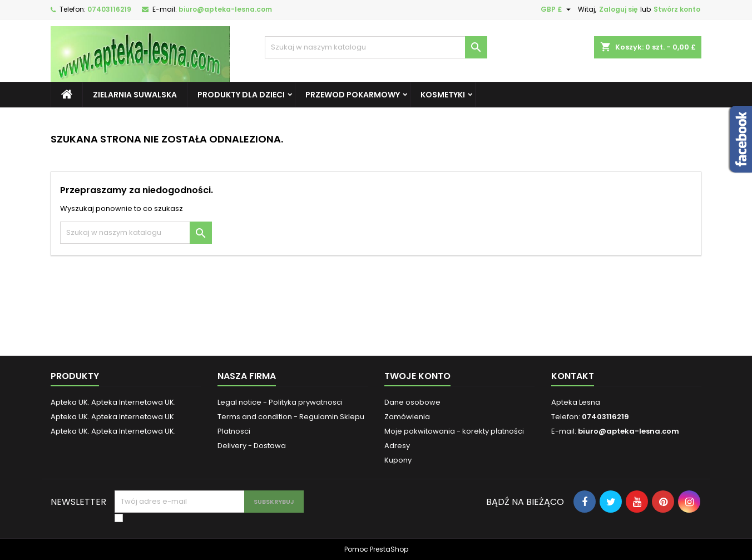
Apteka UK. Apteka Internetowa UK (112, 416)
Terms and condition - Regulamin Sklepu (290, 416)
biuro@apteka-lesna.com (225, 9)
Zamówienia (407, 416)
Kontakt (572, 376)
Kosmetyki (442, 94)
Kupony (398, 460)
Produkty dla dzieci (241, 94)
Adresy (397, 445)
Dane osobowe (412, 402)
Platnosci (233, 431)
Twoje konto (417, 376)
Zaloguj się (618, 9)
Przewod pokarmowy (352, 94)
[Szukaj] (376, 47)
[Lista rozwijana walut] (557, 9)
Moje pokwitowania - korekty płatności (454, 431)
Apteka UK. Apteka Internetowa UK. (113, 402)
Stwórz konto (677, 9)
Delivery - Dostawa (251, 445)
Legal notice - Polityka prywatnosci (280, 402)
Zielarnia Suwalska (135, 94)
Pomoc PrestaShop (376, 549)
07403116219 (109, 9)
